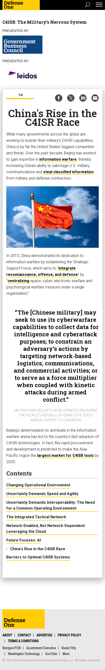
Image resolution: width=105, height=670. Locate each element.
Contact (24, 635)
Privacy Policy (69, 635)
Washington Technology (24, 654)
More (66, 654)
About (7, 635)
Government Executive (41, 648)
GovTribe (51, 654)
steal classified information (68, 172)
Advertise (44, 635)
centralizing (18, 281)
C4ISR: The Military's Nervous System (44, 22)
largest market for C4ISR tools (65, 455)
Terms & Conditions (23, 641)
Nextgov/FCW (11, 648)
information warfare (58, 159)
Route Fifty (69, 648)
